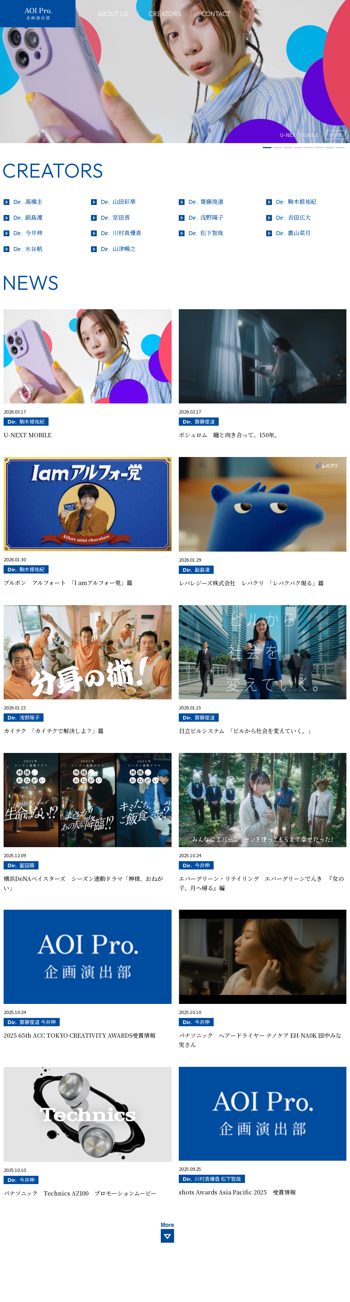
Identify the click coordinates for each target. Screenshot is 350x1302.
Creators (165, 14)
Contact (216, 14)
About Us (112, 14)
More (175, 1237)
